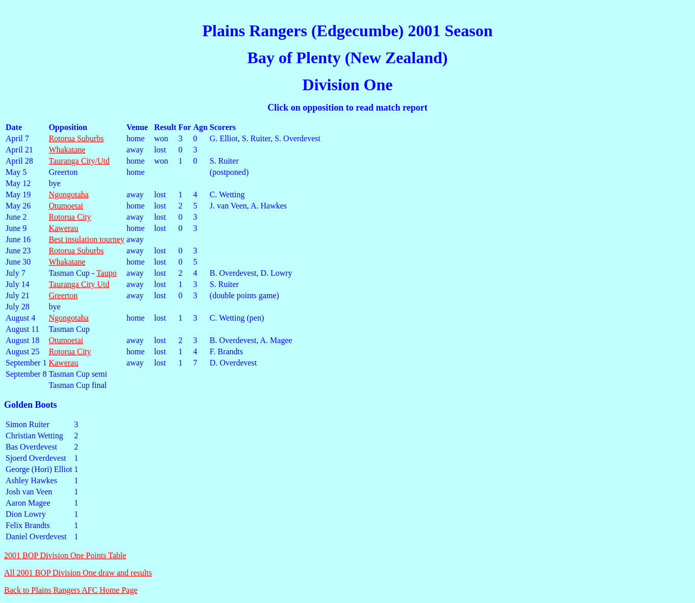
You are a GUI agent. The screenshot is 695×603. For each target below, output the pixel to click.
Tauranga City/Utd (78, 160)
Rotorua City (69, 217)
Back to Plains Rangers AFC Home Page (70, 590)
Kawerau (63, 228)
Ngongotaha (68, 194)
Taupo (106, 273)
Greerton (63, 295)
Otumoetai (65, 205)
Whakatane (66, 149)
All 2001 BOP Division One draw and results (78, 572)
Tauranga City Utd (78, 284)
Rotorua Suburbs (76, 138)
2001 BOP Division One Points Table (65, 555)
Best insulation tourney (86, 239)
